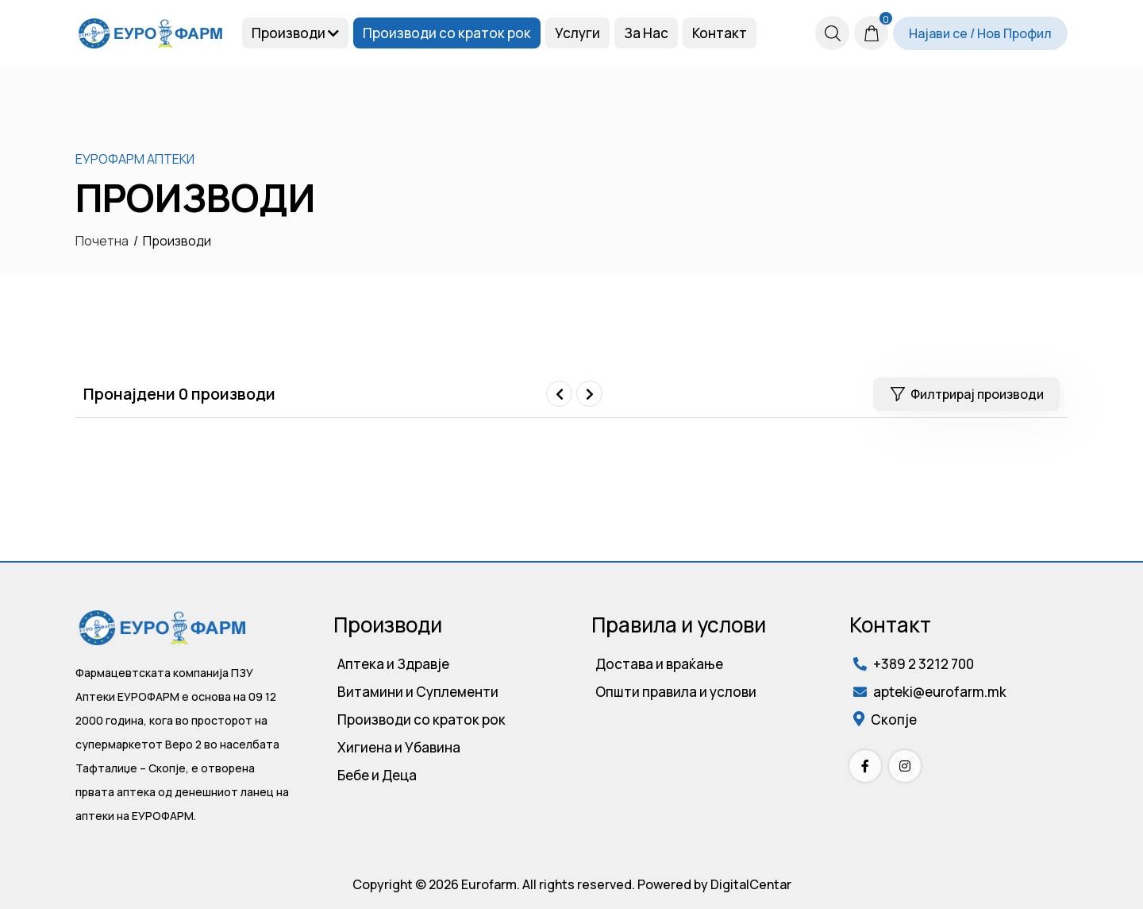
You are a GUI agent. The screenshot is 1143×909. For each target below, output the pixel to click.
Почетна (102, 240)
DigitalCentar (750, 884)
